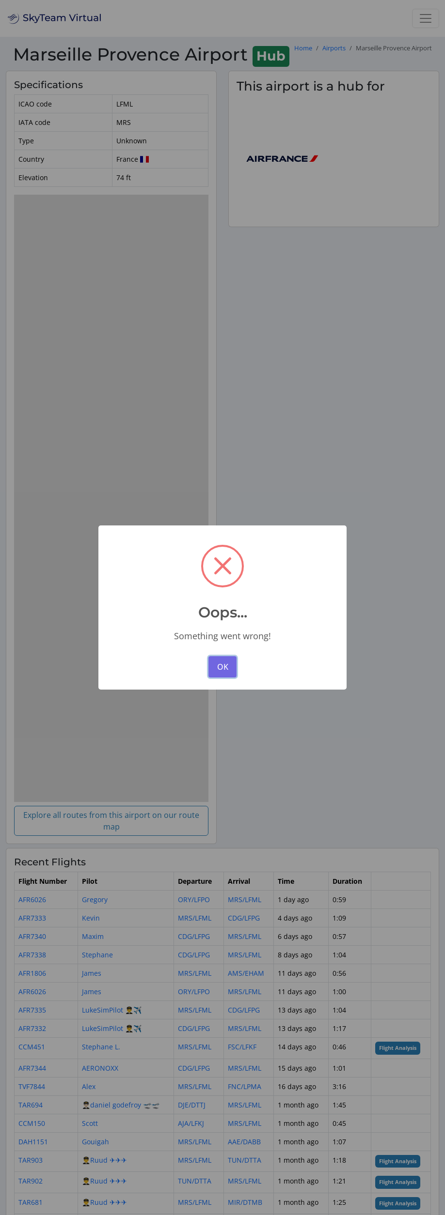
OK (222, 666)
